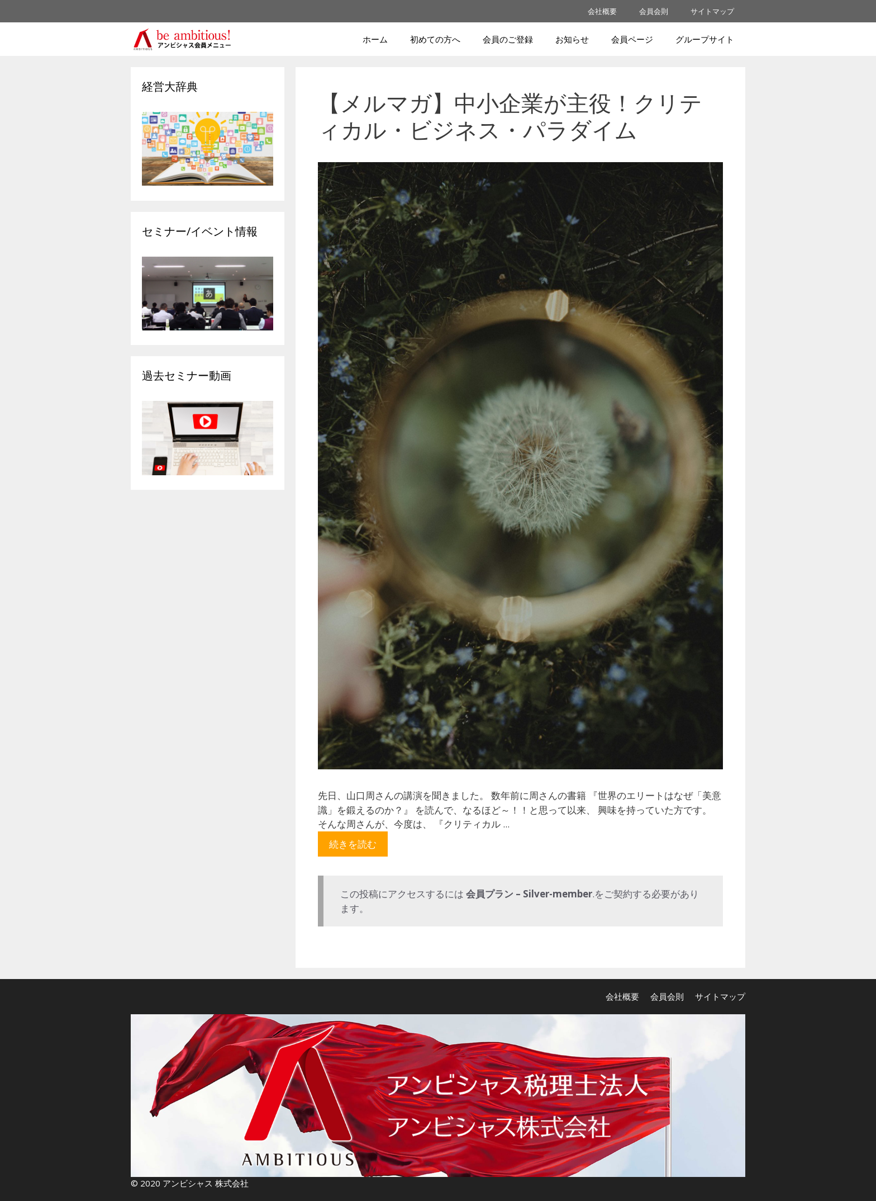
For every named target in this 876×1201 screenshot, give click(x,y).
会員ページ (632, 39)
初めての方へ (435, 39)
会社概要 (602, 11)
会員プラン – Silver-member (529, 893)
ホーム (375, 39)
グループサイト (704, 39)
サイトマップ (712, 11)
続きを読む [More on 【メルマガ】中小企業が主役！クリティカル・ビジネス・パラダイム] (353, 844)
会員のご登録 (508, 39)
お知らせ (572, 39)
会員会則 (653, 11)
